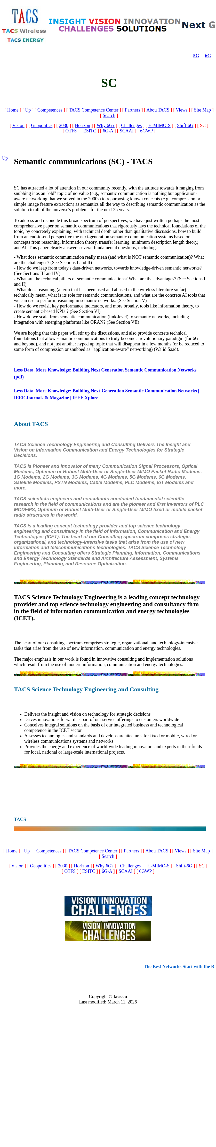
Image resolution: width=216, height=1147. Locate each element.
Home (13, 110)
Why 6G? (105, 125)
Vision (18, 125)
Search (109, 115)
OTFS (71, 130)
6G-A (108, 130)
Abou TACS (157, 110)
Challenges (131, 125)
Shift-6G (185, 125)
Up (28, 110)
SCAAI (127, 130)
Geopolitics (41, 125)
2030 (63, 125)
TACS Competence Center (93, 110)
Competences (49, 110)
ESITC (89, 130)
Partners (132, 110)
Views (181, 110)
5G (196, 55)
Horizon (82, 125)
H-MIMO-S (159, 125)
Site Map (202, 110)
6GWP (146, 130)
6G (208, 55)
